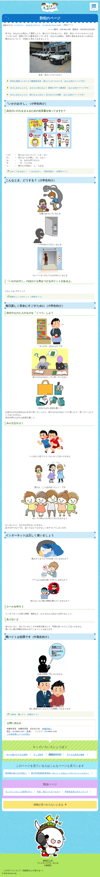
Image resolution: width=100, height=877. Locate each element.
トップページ (18, 25)
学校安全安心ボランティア (76, 792)
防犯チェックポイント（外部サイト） (26, 297)
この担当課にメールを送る (18, 734)
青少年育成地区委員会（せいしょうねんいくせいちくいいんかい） (60, 773)
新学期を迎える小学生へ (16, 773)
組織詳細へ (47, 729)
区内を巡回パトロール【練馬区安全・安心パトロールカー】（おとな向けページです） (48, 81)
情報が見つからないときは (48, 804)
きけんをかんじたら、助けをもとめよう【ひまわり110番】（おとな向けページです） (48, 95)
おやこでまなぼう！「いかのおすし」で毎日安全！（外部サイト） (39, 171)
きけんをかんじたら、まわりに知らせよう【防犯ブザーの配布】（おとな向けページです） (50, 88)
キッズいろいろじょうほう (52, 25)
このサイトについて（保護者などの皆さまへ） (23, 870)
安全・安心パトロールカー (48, 792)
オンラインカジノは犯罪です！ (19, 792)
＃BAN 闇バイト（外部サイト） (25, 714)
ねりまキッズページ (33, 25)
